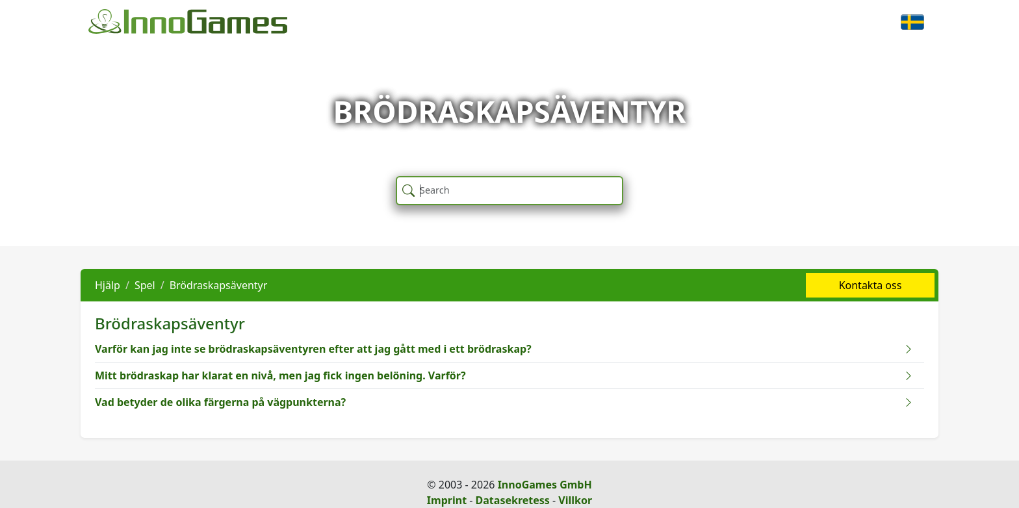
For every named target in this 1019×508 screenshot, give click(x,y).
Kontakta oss (870, 285)
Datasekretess (513, 500)
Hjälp (107, 285)
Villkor (575, 500)
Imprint (447, 500)
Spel (145, 285)
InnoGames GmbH (545, 484)
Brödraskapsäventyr (219, 285)
